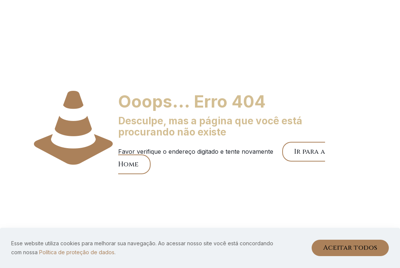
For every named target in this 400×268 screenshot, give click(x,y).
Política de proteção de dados (76, 252)
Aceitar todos (350, 247)
